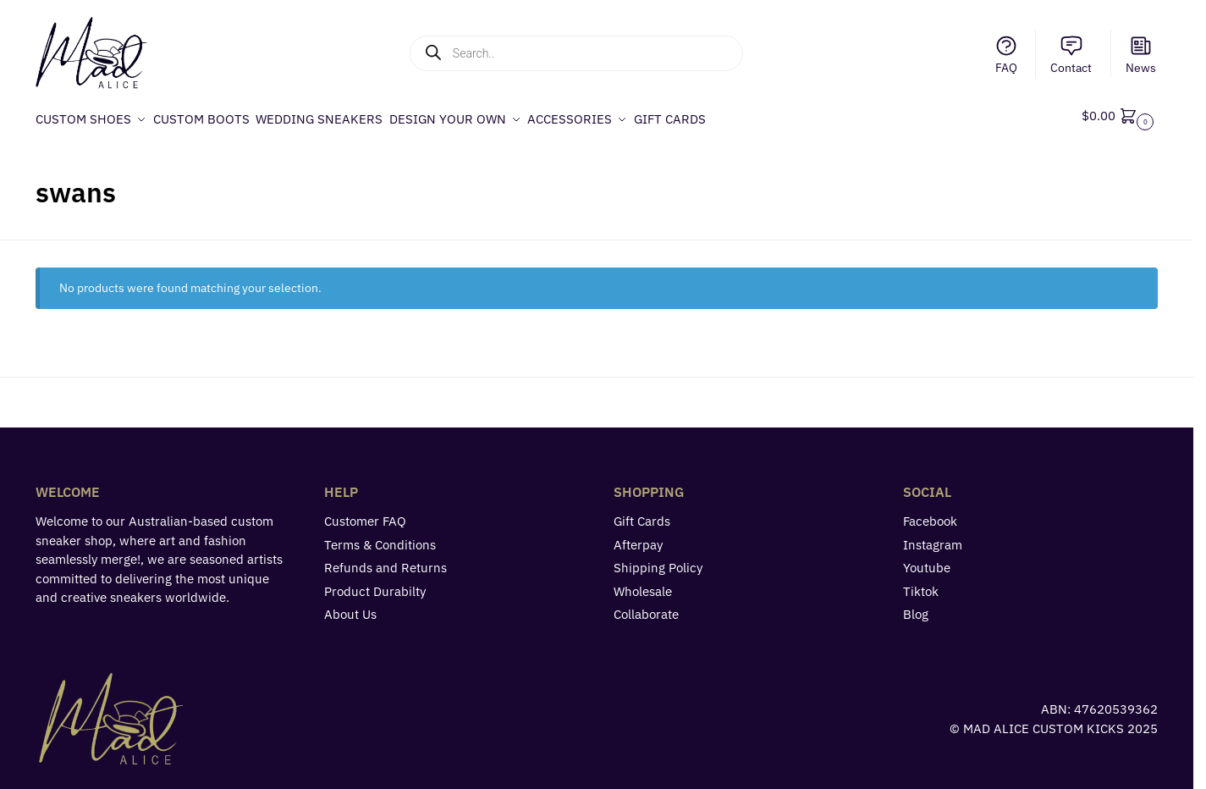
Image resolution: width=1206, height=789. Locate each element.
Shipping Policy (658, 561)
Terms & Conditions (380, 537)
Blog (915, 607)
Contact (1071, 54)
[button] (1120, 115)
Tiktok (921, 584)
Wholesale (643, 584)
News (1141, 54)
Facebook (930, 514)
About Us (350, 607)
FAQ (1006, 54)
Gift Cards (642, 514)
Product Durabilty (375, 584)
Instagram (932, 537)
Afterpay (638, 537)
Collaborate (646, 607)
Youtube (926, 561)
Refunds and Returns (385, 561)
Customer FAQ (365, 514)
